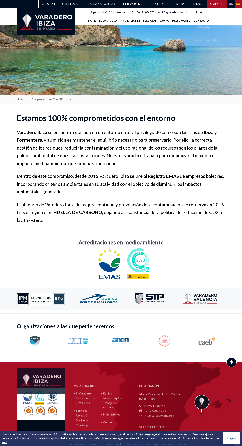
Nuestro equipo (112, 423)
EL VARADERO (108, 20)
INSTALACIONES (130, 20)
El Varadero (83, 418)
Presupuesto (181, 20)
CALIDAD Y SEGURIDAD (101, 3)
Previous (71, 299)
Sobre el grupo (72, 3)
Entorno (181, 3)
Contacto (201, 20)
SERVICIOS (149, 20)
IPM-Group (83, 428)
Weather (217, 3)
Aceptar (232, 438)
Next (228, 299)
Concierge (48, 3)
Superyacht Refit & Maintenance (108, 12)
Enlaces (198, 3)
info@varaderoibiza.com (173, 12)
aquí (4, 442)
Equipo (164, 20)
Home (92, 20)
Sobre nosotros (85, 423)
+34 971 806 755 (143, 12)
